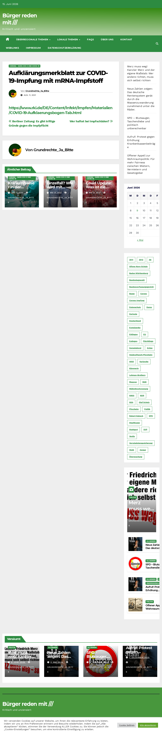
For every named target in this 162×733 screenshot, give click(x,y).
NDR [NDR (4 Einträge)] (142, 395)
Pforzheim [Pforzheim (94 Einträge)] (134, 409)
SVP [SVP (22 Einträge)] (145, 429)
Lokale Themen (68, 39)
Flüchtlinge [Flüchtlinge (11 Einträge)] (148, 341)
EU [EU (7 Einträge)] (144, 334)
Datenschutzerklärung (64, 47)
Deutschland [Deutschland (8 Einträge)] (135, 321)
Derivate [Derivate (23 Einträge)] (133, 314)
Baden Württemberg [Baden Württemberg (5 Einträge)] (138, 273)
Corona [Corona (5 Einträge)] (143, 294)
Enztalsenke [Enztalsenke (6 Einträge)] (134, 328)
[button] (157, 43)
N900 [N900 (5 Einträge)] (131, 395)
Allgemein (151, 541)
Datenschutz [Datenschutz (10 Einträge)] (135, 307)
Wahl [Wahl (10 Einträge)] (131, 450)
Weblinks (12, 47)
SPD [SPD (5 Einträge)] (151, 416)
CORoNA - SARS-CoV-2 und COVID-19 (24, 66)
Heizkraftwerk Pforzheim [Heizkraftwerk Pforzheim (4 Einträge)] (140, 355)
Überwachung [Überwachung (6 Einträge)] (135, 457)
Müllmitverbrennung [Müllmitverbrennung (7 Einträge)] (138, 389)
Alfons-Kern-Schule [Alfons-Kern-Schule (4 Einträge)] (138, 266)
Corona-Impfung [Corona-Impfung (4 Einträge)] (136, 300)
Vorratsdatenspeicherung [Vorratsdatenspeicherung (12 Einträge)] (141, 443)
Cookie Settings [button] (126, 725)
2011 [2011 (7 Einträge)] (131, 260)
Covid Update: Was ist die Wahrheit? (98, 187)
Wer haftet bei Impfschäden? (91, 121)
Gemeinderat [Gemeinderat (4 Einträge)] (135, 348)
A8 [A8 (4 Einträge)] (150, 260)
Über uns (107, 39)
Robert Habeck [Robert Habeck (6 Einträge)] (136, 416)
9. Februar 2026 (99, 662)
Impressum (33, 47)
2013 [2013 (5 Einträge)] (141, 260)
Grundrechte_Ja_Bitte (37, 91)
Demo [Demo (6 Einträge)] (149, 307)
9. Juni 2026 (139, 516)
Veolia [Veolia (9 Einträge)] (132, 436)
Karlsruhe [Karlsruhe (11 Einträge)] (144, 361)
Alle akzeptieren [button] (148, 725)
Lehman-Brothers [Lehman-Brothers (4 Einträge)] (137, 375)
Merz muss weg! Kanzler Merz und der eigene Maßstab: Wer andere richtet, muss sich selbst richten (141, 73)
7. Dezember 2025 (139, 657)
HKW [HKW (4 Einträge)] (131, 361)
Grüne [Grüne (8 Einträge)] (150, 348)
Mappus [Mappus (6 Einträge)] (133, 382)
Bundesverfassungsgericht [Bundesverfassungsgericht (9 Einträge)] (141, 287)
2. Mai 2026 (57, 662)
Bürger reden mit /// (27, 704)
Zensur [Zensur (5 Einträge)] (143, 450)
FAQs (90, 39)
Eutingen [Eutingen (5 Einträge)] (133, 341)
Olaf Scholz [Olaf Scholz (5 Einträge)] (144, 402)
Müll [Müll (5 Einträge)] (144, 382)
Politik (133, 497)
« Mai (140, 240)
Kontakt (126, 39)
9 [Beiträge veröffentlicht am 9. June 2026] (137, 210)
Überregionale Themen (32, 39)
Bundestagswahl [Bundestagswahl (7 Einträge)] (137, 280)
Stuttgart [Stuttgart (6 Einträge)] (133, 429)
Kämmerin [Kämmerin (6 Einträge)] (134, 368)
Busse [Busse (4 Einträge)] (132, 294)
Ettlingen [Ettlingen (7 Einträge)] (133, 334)
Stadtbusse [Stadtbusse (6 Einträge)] (134, 423)
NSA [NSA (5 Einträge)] (131, 402)
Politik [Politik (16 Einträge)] (147, 409)
